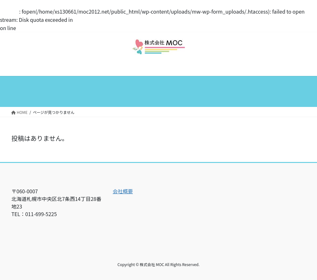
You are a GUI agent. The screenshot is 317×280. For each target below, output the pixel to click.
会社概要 (123, 191)
